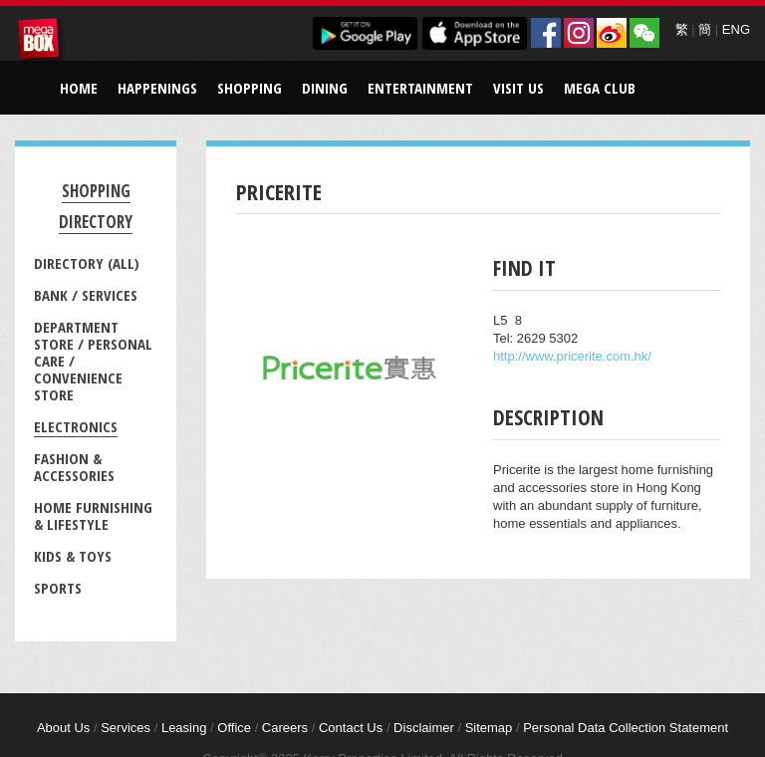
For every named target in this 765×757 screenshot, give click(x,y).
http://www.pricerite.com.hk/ (572, 356)
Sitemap (489, 727)
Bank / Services (85, 295)
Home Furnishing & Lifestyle (93, 515)
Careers (285, 727)
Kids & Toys (73, 556)
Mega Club (600, 88)
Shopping (249, 88)
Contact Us (350, 727)
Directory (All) (86, 263)
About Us (63, 727)
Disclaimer (423, 727)
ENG (736, 29)
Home (79, 88)
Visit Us (518, 88)
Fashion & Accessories (74, 466)
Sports (58, 588)
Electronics (76, 426)
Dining (325, 88)
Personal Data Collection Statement (625, 727)
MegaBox (42, 42)
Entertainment (420, 88)
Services (125, 727)
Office (234, 727)
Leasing (184, 727)
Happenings (157, 88)
